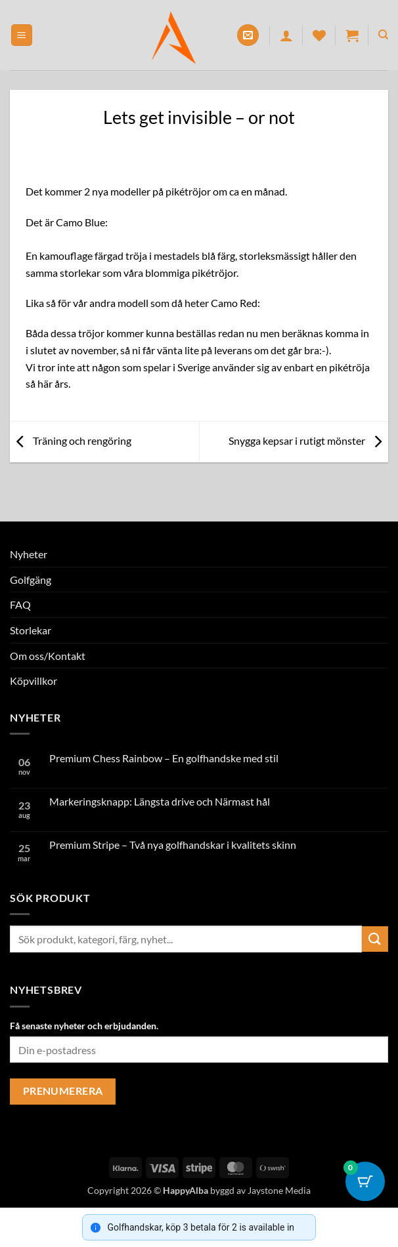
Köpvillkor (33, 680)
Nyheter (28, 554)
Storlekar (30, 630)
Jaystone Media (279, 1190)
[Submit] (375, 939)
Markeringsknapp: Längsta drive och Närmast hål (159, 801)
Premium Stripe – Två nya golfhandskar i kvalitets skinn (172, 844)
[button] (21, 35)
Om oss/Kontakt (47, 655)
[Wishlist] (319, 35)
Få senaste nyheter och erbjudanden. (84, 1025)
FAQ (20, 604)
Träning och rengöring (70, 440)
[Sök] (383, 34)
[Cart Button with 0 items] (365, 1181)
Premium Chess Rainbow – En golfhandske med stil (163, 758)
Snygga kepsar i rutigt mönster (308, 440)
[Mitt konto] (286, 35)
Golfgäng (30, 579)
